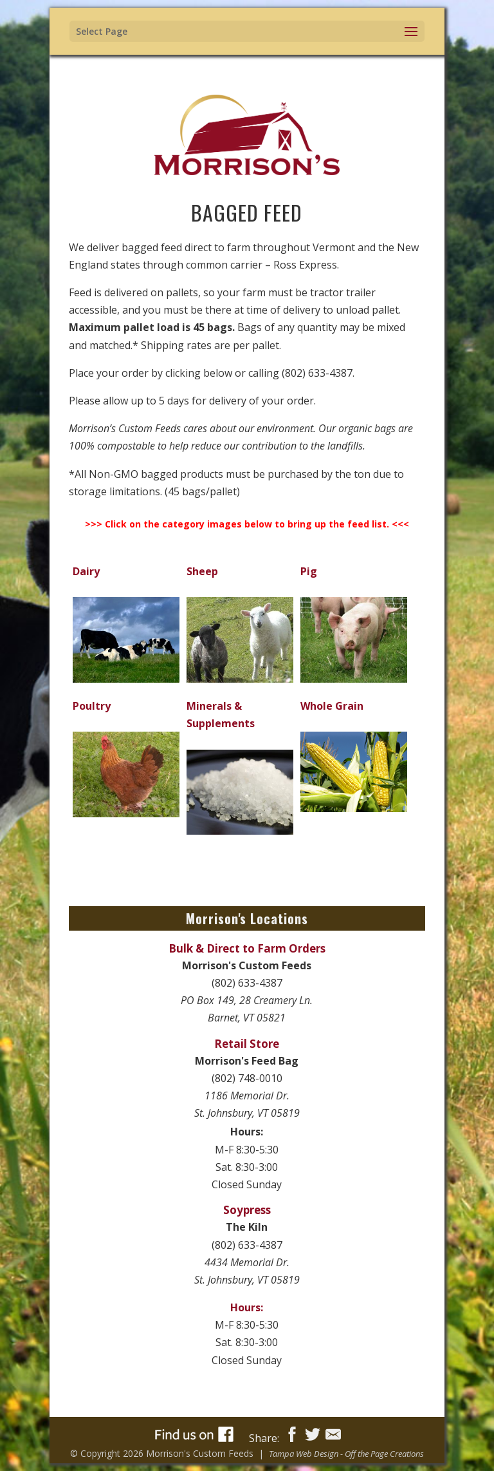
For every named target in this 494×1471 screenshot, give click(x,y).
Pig (308, 571)
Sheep (202, 571)
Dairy (86, 571)
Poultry (92, 706)
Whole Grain (331, 706)
